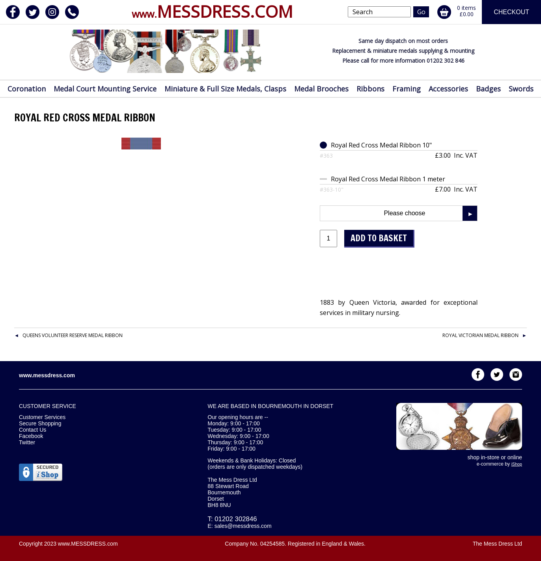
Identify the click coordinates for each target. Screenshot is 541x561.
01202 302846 (236, 519)
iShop (516, 464)
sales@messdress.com (243, 526)
